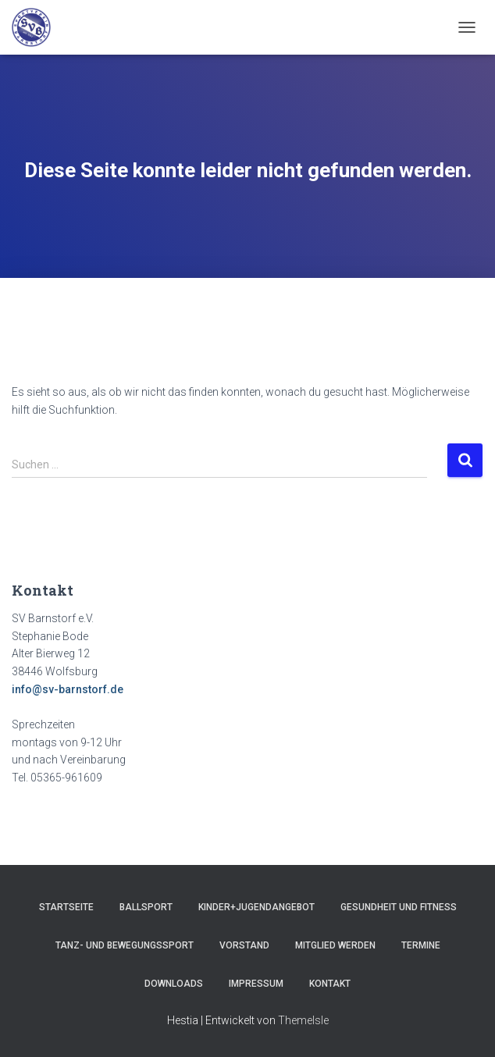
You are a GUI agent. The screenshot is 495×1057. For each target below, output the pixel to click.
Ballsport (146, 907)
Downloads (173, 983)
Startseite (66, 907)
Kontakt (330, 983)
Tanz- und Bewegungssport (124, 945)
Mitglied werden (335, 945)
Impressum (256, 983)
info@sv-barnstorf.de (67, 689)
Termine (420, 945)
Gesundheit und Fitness (398, 907)
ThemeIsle (303, 1020)
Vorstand (244, 945)
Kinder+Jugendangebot (256, 907)
